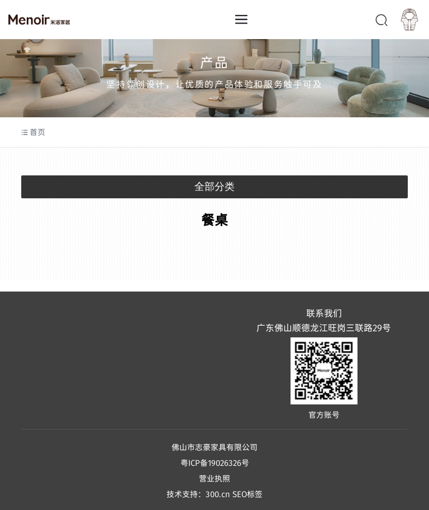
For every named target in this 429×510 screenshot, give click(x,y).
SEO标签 (247, 493)
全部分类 (214, 186)
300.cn (218, 493)
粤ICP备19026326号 (214, 462)
